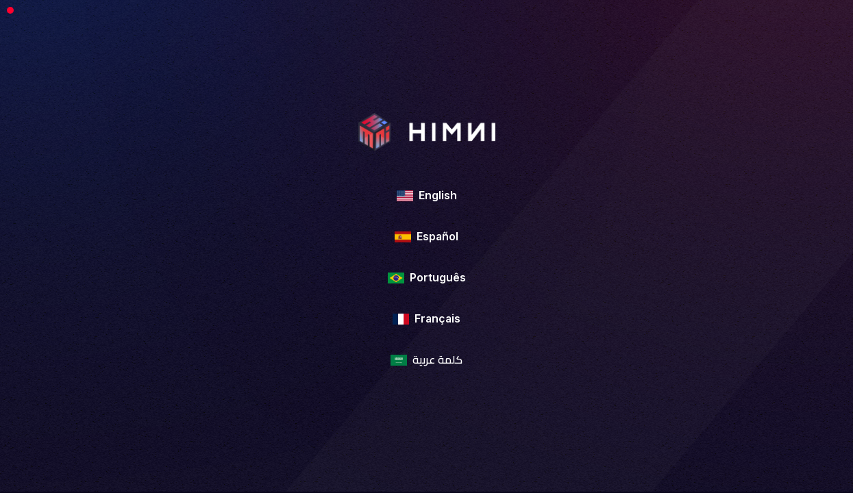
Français (426, 318)
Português (427, 277)
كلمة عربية (426, 359)
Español (426, 236)
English (427, 195)
